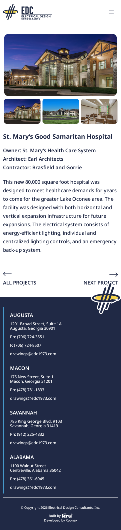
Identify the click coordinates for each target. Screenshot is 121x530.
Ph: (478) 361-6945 (27, 479)
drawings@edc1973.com (33, 353)
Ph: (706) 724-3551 (27, 337)
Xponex (71, 520)
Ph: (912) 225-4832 (27, 434)
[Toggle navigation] (111, 12)
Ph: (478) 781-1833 (27, 389)
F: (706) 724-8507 (25, 345)
